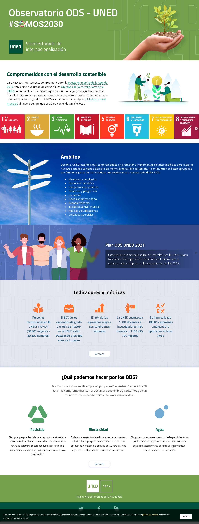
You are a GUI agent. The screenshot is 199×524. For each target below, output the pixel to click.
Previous (2, 128)
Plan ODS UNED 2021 (125, 245)
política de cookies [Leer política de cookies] (150, 515)
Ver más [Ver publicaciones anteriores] (99, 353)
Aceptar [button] (186, 516)
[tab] (99, 252)
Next (196, 128)
